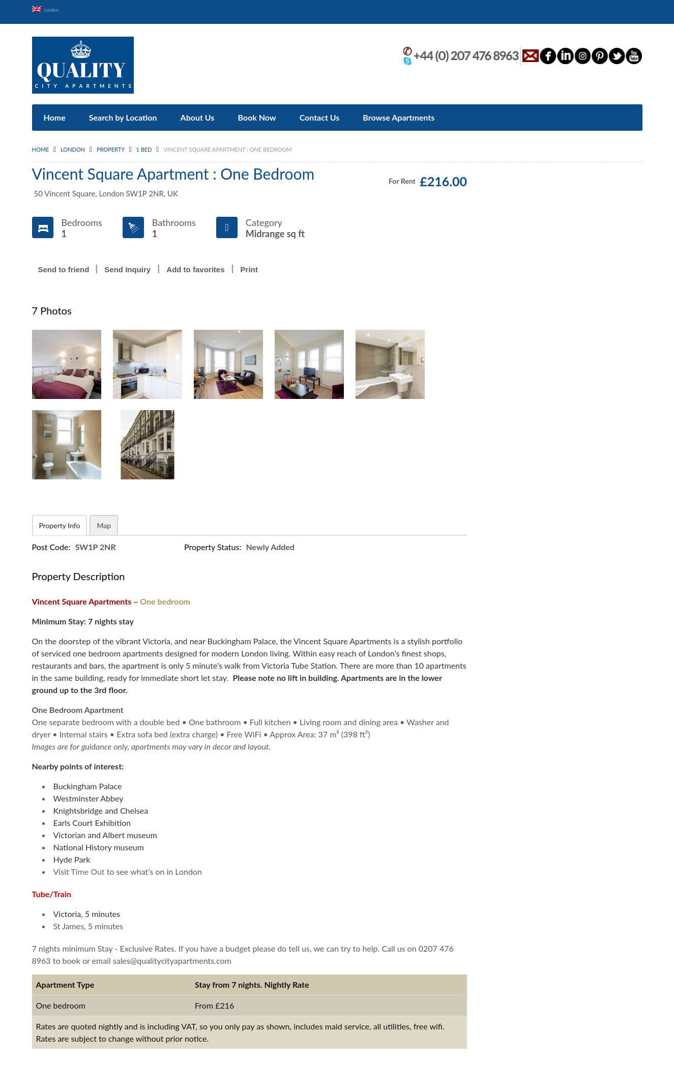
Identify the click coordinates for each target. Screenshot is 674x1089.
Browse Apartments (398, 113)
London (55, 9)
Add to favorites (195, 265)
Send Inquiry (127, 265)
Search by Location (123, 113)
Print (249, 265)
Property (111, 144)
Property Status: (214, 542)
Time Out (87, 867)
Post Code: (52, 542)
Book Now (257, 113)
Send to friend (64, 265)
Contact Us (320, 113)
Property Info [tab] (59, 521)
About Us (198, 113)
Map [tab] (104, 521)
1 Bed (144, 144)
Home (55, 113)
